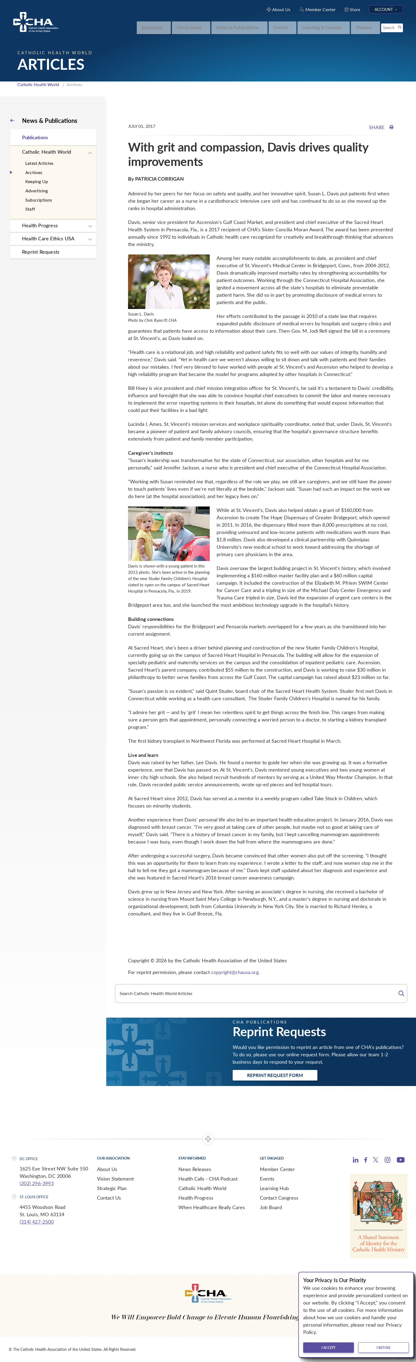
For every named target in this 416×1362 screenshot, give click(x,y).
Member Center (277, 1169)
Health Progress (40, 225)
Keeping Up (36, 181)
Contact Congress (279, 1197)
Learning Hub (274, 1188)
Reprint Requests (40, 251)
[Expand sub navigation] (90, 153)
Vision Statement (115, 1178)
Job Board (271, 1207)
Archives (33, 172)
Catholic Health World (38, 84)
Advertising (36, 190)
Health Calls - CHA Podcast (208, 1178)
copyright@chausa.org (235, 972)
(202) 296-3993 (37, 1183)
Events (267, 1178)
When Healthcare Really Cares (211, 1207)
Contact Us (109, 1197)
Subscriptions (38, 200)
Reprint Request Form (275, 1075)
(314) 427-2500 (37, 1221)
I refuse (383, 1347)
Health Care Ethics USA (48, 238)
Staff (30, 209)
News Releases (194, 1169)
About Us (107, 1169)
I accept (328, 1347)
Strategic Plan (112, 1188)
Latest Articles (39, 163)
